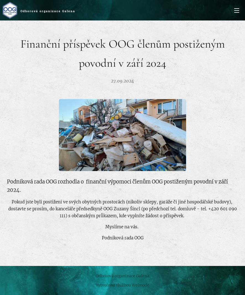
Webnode (140, 285)
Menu (236, 10)
